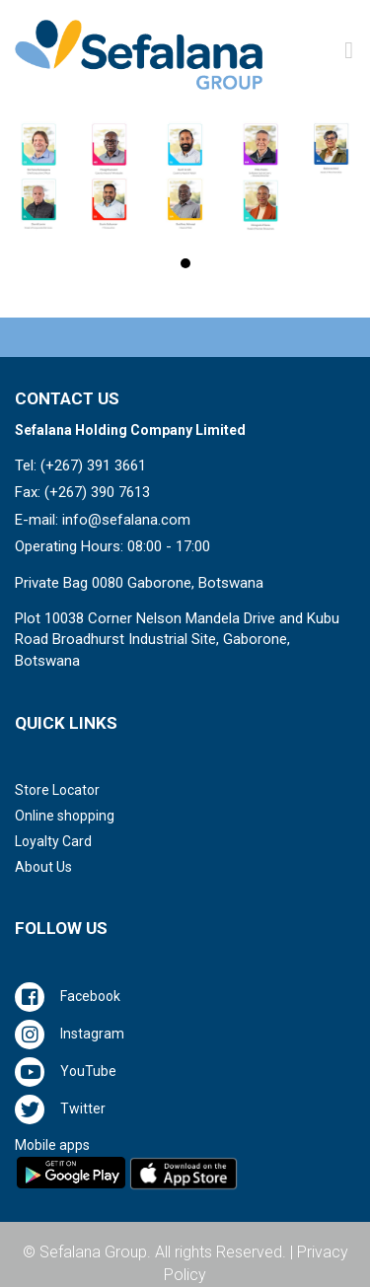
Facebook (90, 996)
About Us (43, 867)
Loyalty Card (53, 841)
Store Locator (57, 790)
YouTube (88, 1071)
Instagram (92, 1033)
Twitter (83, 1108)
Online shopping (64, 815)
